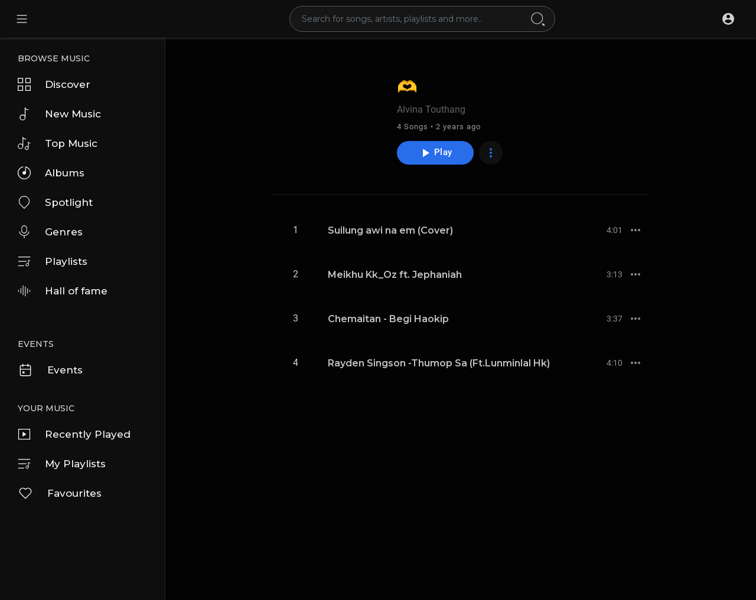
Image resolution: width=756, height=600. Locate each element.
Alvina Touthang (431, 109)
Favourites (60, 493)
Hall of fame (62, 290)
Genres (50, 231)
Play (435, 153)
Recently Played (74, 434)
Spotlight (55, 202)
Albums (51, 172)
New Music (59, 113)
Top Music (57, 143)
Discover (54, 84)
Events (50, 370)
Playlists (52, 261)
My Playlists (62, 463)
